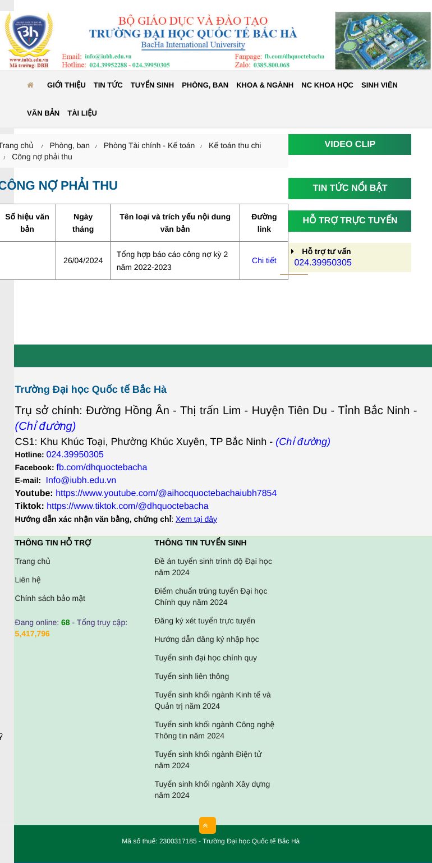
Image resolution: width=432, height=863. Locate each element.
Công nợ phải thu (42, 156)
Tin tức (108, 85)
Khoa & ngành (264, 85)
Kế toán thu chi (235, 145)
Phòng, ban (205, 85)
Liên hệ (28, 579)
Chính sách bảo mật (50, 598)
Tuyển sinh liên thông (192, 676)
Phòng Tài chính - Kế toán (149, 145)
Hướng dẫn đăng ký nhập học (207, 639)
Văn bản (43, 113)
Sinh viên (379, 85)
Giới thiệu (66, 85)
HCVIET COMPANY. (307, 843)
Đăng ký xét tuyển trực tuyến (205, 620)
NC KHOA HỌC (327, 85)
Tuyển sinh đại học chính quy (206, 657)
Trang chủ (32, 561)
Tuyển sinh (152, 85)
